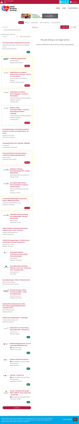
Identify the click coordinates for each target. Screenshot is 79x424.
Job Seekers (64, 2)
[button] (73, 27)
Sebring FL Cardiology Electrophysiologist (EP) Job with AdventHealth (19, 171)
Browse (27, 22)
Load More (17, 408)
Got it (75, 419)
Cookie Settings (67, 419)
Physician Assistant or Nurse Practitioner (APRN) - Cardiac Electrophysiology (18, 292)
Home (58, 8)
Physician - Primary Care (17, 375)
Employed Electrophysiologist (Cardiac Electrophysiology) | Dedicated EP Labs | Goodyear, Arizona (14, 305)
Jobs (64, 8)
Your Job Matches (44, 22)
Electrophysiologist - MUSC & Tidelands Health (16, 280)
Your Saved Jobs (55, 22)
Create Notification (26, 36)
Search (21, 22)
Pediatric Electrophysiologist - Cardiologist (15, 317)
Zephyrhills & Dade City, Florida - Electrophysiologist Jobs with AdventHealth (19, 216)
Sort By (4, 36)
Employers (73, 2)
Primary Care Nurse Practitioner (19, 359)
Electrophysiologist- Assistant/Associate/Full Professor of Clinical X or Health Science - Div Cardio (16, 131)
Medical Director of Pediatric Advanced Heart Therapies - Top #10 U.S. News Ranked (20, 74)
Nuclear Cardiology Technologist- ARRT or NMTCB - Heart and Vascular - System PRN (20, 392)
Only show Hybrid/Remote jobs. (12, 30)
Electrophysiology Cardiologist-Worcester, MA (16, 42)
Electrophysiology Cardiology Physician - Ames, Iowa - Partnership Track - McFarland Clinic (20, 268)
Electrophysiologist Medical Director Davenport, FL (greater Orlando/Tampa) (19, 184)
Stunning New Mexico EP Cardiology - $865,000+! (16, 143)
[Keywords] (16, 27)
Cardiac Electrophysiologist (18, 58)
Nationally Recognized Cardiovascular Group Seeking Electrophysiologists (18, 254)
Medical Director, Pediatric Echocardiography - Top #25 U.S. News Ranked (19, 94)
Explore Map (34, 22)
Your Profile (73, 8)
